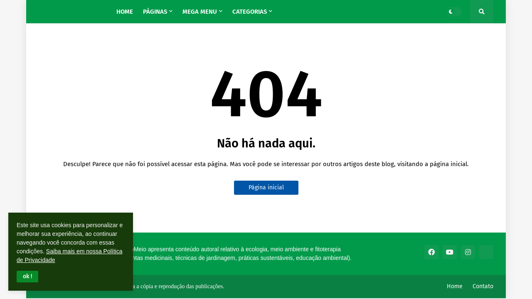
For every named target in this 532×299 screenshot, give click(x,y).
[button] (27, 276)
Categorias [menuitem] (249, 11)
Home (455, 286)
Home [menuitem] (124, 11)
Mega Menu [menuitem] (199, 11)
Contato (483, 286)
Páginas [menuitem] (155, 11)
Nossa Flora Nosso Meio (71, 8)
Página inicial (266, 187)
